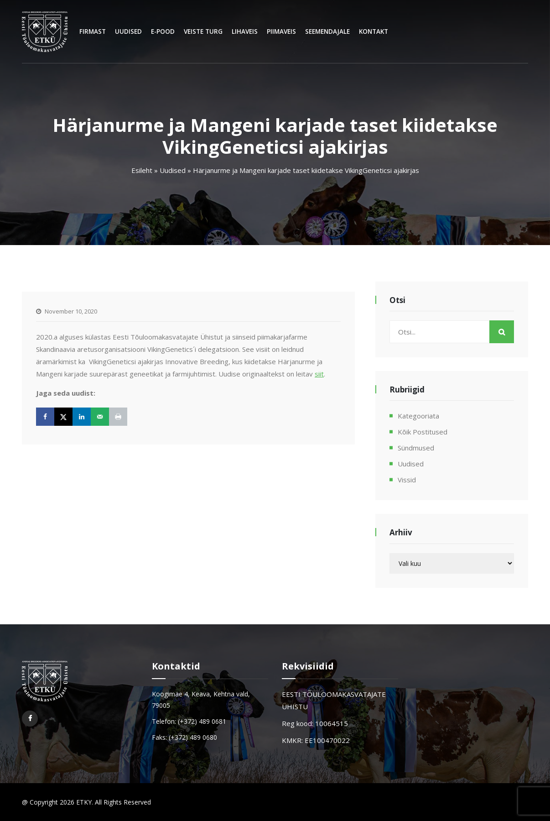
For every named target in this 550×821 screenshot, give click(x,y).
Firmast (92, 31)
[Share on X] (63, 417)
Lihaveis (245, 31)
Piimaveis (281, 31)
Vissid (407, 479)
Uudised (128, 31)
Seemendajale (327, 31)
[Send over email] (100, 417)
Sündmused (416, 447)
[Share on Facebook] (45, 417)
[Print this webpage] (118, 417)
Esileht (141, 170)
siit (319, 373)
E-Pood (163, 31)
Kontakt (373, 31)
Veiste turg (203, 31)
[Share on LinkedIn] (82, 417)
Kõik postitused (422, 431)
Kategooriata (418, 415)
